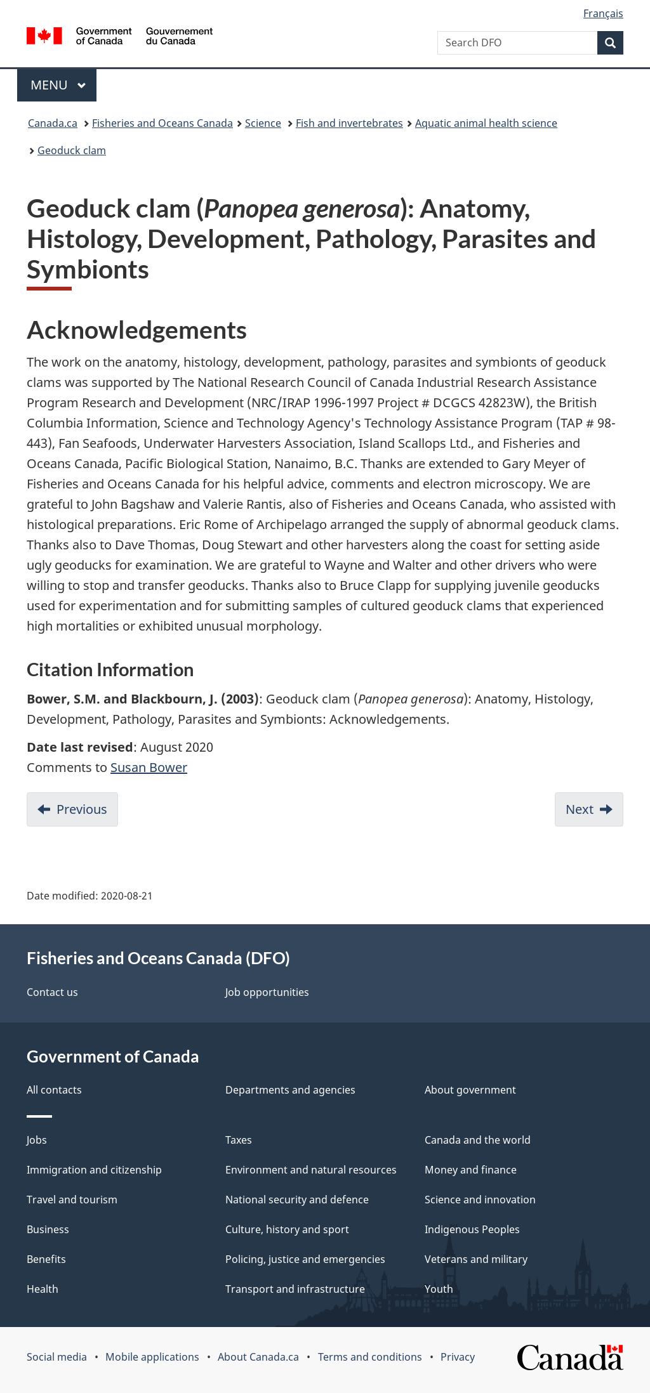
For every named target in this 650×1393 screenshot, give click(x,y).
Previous (81, 809)
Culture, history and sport (287, 1229)
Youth (439, 1289)
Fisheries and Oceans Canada (162, 123)
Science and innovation (480, 1200)
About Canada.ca (258, 1357)
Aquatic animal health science (486, 123)
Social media (57, 1357)
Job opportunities (267, 992)
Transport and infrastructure (295, 1289)
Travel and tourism (72, 1200)
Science (263, 123)
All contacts (54, 1090)
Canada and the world (478, 1140)
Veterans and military (476, 1259)
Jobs (37, 1140)
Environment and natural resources (311, 1170)
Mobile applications (152, 1357)
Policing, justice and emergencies (305, 1259)
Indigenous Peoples (472, 1229)
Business (48, 1229)
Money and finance (471, 1170)
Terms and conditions (370, 1357)
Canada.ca (52, 123)
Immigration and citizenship (94, 1170)
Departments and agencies (290, 1090)
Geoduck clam (71, 150)
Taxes (238, 1140)
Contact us (52, 992)
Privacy (458, 1357)
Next (580, 809)
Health (42, 1289)
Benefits (46, 1259)
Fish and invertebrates (349, 123)
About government (470, 1090)
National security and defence (297, 1200)
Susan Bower (148, 767)
